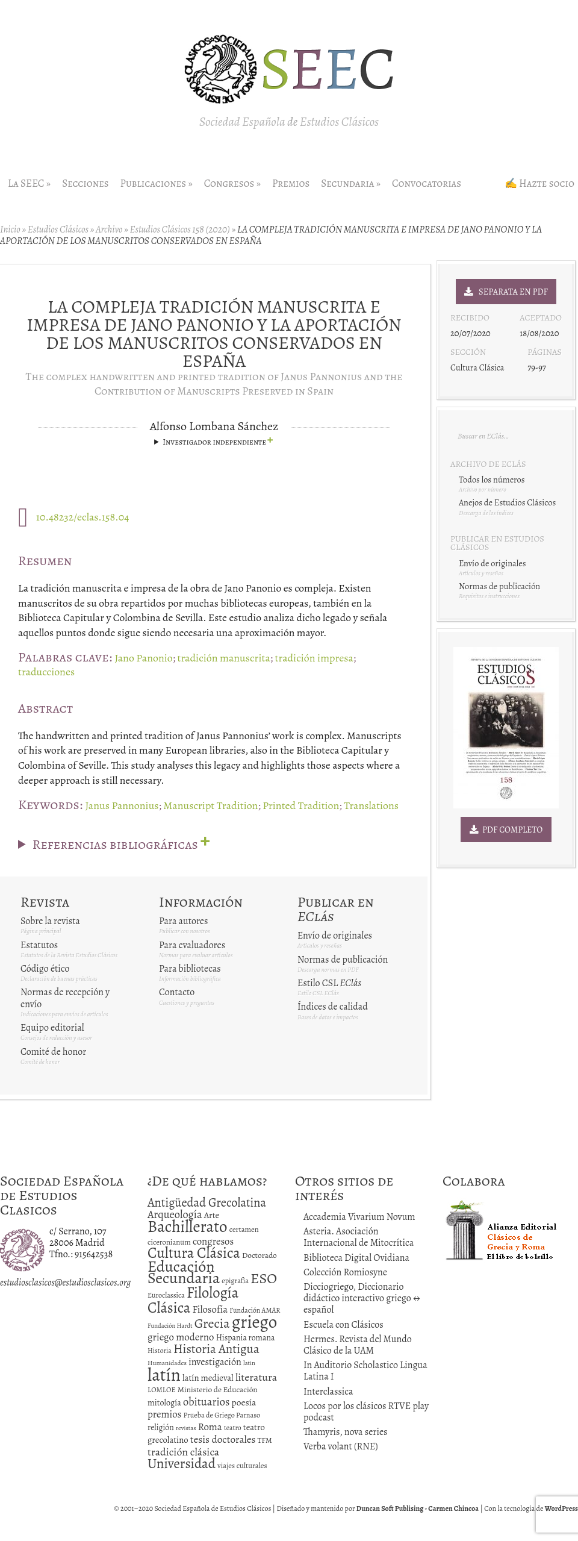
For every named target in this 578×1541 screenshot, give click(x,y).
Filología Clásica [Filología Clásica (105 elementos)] (193, 1300)
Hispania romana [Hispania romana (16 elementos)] (245, 1337)
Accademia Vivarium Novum (359, 1217)
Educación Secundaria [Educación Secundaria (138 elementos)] (184, 1272)
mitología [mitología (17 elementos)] (164, 1402)
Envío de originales (334, 935)
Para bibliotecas (190, 968)
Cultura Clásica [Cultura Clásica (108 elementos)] (194, 1253)
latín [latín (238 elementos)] (164, 1375)
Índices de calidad (332, 1006)
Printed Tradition (301, 805)
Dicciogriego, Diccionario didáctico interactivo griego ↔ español (361, 1298)
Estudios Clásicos (58, 229)
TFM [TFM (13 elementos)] (265, 1440)
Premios (290, 183)
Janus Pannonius (121, 805)
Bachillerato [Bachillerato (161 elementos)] (188, 1226)
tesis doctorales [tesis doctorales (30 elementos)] (223, 1439)
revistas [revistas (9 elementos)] (186, 1428)
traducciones (46, 671)
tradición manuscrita (224, 658)
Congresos (232, 183)
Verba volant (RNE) (340, 1446)
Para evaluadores (192, 945)
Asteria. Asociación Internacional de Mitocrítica (358, 1237)
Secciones (85, 183)
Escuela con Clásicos (343, 1324)
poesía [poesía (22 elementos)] (244, 1402)
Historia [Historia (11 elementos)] (160, 1350)
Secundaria (351, 183)
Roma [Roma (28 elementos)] (210, 1427)
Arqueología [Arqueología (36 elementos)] (175, 1214)
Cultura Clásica (477, 367)
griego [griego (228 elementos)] (255, 1322)
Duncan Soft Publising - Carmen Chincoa (417, 1508)
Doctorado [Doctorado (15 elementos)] (259, 1255)
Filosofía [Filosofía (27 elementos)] (210, 1309)
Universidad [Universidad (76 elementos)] (182, 1463)
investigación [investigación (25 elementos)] (214, 1362)
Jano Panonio (143, 658)
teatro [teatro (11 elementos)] (232, 1428)
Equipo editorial (52, 1027)
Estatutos (39, 945)
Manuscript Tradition (210, 805)
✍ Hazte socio (539, 183)
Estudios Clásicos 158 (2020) (179, 229)
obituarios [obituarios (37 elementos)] (206, 1401)
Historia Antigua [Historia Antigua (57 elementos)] (216, 1348)
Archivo (109, 229)
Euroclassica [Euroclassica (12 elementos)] (166, 1295)
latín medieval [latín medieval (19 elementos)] (208, 1378)
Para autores (183, 921)
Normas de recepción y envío (65, 998)
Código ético (44, 968)
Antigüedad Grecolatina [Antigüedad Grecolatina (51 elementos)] (207, 1202)
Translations (371, 805)
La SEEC (29, 183)
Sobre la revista (50, 921)
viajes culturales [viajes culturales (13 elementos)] (242, 1465)
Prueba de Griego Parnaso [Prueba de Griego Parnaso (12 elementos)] (222, 1415)
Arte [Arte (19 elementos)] (211, 1215)
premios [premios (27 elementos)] (164, 1414)
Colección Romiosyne (345, 1272)
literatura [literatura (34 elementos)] (256, 1377)
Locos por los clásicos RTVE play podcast (366, 1411)
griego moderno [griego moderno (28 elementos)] (181, 1337)
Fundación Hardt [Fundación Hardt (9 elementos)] (170, 1325)
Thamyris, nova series (345, 1432)
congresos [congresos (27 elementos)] (213, 1241)
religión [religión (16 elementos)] (161, 1427)
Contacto (176, 992)
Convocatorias (426, 183)
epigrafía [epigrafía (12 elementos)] (235, 1281)
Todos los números (491, 480)
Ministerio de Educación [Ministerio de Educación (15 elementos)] (218, 1389)
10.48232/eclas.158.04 (82, 517)
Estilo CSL (329, 983)
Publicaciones (156, 183)
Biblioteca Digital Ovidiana (356, 1257)
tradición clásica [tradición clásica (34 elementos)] (183, 1452)
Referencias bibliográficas (115, 843)
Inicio (10, 229)
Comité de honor (53, 1051)
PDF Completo (506, 830)
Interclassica (328, 1391)
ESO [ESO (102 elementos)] (263, 1278)
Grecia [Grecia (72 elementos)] (212, 1323)
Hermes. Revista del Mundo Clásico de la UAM (357, 1345)
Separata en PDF (506, 292)
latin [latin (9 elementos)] (249, 1363)
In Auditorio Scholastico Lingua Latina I (365, 1370)
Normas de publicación (342, 959)
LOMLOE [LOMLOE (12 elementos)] (162, 1390)
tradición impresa (314, 658)
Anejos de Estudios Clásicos (507, 502)
